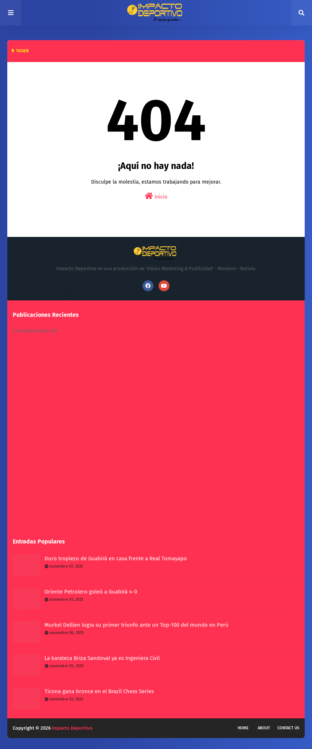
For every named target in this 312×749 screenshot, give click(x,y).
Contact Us (288, 728)
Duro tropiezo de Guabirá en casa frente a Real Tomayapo (115, 558)
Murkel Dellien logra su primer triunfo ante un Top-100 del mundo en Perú (136, 625)
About (264, 728)
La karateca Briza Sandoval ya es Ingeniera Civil (102, 658)
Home (243, 728)
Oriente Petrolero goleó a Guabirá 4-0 (90, 591)
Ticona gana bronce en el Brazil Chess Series (99, 691)
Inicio (156, 196)
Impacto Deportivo (72, 728)
